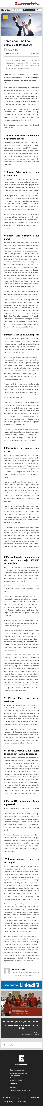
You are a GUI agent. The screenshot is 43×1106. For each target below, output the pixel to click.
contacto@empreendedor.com (21, 1090)
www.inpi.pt (33, 321)
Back (5, 17)
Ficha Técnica (14, 1078)
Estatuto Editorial (15, 1075)
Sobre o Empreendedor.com (18, 1073)
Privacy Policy (8, 1102)
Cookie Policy (21, 1102)
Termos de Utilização (16, 1080)
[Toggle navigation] (3, 3)
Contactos (13, 1087)
